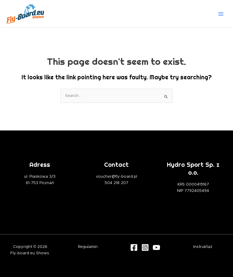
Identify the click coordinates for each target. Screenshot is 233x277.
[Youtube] (156, 247)
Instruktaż (202, 247)
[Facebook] (134, 247)
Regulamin (88, 247)
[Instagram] (145, 247)
